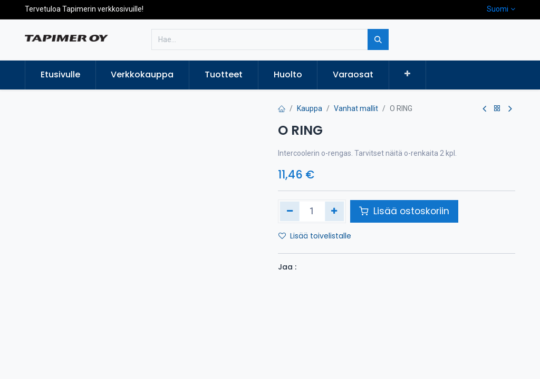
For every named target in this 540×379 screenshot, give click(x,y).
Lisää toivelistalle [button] (314, 236)
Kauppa (309, 108)
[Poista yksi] (290, 211)
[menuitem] (60, 75)
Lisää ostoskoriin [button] (404, 211)
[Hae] (378, 39)
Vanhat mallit (356, 108)
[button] (407, 74)
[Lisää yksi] (334, 211)
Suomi (497, 9)
